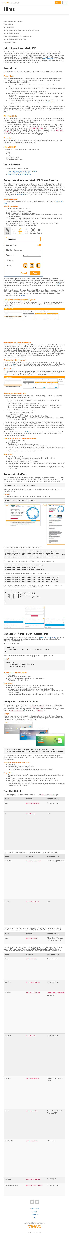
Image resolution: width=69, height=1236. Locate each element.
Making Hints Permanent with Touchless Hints (18, 36)
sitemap (49, 102)
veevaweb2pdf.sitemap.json (47, 637)
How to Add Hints (9, 27)
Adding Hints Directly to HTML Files (15, 39)
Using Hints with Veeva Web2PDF (14, 21)
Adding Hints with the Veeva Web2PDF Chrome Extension (21, 30)
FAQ (34, 1218)
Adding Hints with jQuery (11, 33)
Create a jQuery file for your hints (19, 173)
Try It (57, 3)
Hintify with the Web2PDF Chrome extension (22, 171)
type (13, 364)
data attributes (48, 59)
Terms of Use (34, 1209)
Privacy (34, 1212)
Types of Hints (8, 24)
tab (57, 284)
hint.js (27, 432)
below (23, 295)
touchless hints (22, 194)
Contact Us (34, 1215)
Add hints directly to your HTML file (19, 174)
